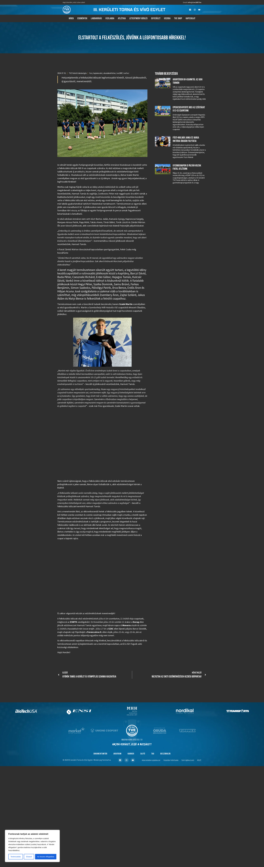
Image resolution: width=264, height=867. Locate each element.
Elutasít (29, 857)
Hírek (71, 18)
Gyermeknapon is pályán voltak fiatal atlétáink (187, 167)
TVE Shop (178, 18)
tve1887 (119, 73)
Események (82, 18)
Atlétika (122, 18)
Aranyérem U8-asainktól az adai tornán (187, 81)
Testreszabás (15, 857)
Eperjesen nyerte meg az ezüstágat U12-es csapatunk (189, 109)
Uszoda (167, 18)
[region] (32, 846)
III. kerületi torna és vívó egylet (129, 10)
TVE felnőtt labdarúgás (78, 73)
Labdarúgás (96, 18)
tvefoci (126, 73)
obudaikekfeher (109, 73)
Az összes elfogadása (45, 857)
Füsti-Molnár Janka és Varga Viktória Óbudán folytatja (186, 139)
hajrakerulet (98, 73)
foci (90, 73)
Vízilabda (110, 18)
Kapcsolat (190, 18)
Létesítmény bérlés (138, 18)
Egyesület (155, 18)
